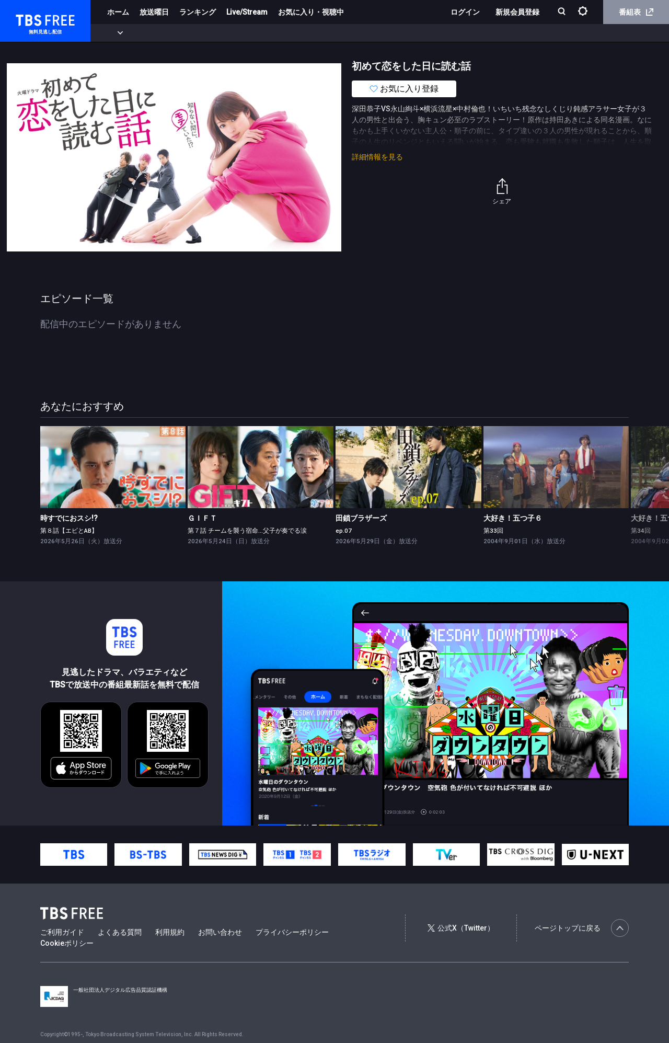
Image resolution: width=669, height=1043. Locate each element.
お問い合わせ (220, 932)
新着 (113, 33)
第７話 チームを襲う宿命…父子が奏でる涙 (247, 530)
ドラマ (210, 33)
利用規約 (169, 932)
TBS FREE (28, 18)
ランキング (197, 12)
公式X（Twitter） (461, 928)
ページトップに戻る (582, 928)
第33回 (493, 530)
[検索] (563, 12)
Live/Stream (247, 12)
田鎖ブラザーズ (361, 518)
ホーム (118, 12)
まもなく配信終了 (160, 33)
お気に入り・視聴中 (311, 12)
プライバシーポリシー (292, 932)
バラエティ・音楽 (261, 33)
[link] (113, 467)
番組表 (636, 12)
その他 (414, 33)
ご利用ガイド (62, 932)
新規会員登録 (517, 12)
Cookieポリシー (67, 943)
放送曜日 (154, 12)
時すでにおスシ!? (69, 518)
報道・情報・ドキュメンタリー (345, 33)
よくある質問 (120, 932)
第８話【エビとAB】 (69, 530)
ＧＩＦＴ (202, 518)
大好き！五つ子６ (512, 518)
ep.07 (344, 530)
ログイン (465, 12)
